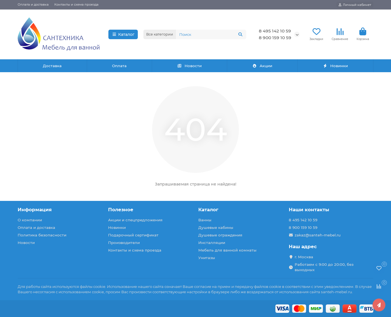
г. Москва (304, 257)
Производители (124, 242)
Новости (189, 66)
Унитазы (206, 257)
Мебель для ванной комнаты (227, 250)
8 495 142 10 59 (275, 31)
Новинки (335, 66)
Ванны (204, 220)
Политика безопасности (42, 235)
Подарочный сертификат (133, 235)
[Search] (211, 34)
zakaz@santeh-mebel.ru (318, 235)
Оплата (119, 66)
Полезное (120, 209)
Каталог (123, 34)
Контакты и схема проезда (76, 4)
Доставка (52, 66)
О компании (30, 220)
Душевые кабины (215, 227)
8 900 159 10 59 (275, 37)
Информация (35, 209)
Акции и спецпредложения (135, 220)
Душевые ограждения (220, 235)
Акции (262, 66)
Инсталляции (211, 242)
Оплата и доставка (33, 4)
